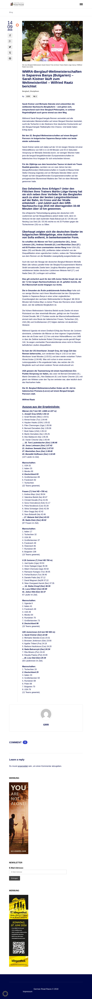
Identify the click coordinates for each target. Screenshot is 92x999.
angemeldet (23, 766)
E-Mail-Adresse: (16, 868)
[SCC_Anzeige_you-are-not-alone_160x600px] (18, 853)
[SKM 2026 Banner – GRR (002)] (18, 966)
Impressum (27, 992)
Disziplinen (34, 91)
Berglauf (25, 91)
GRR (28, 96)
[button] (5, 993)
